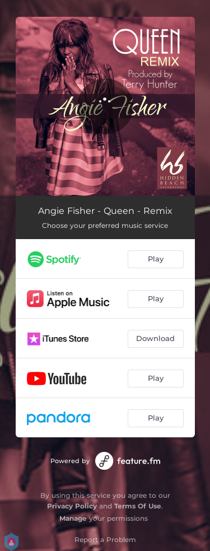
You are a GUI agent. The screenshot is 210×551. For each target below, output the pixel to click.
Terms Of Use (137, 506)
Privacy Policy (72, 506)
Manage (73, 518)
